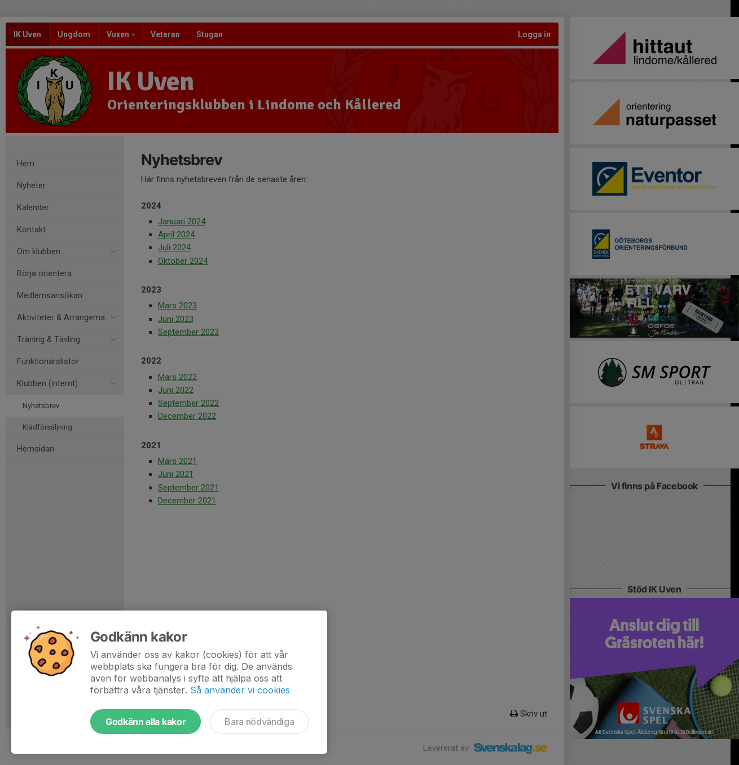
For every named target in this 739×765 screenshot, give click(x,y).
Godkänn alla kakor (145, 721)
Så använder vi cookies (240, 690)
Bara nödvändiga (259, 721)
